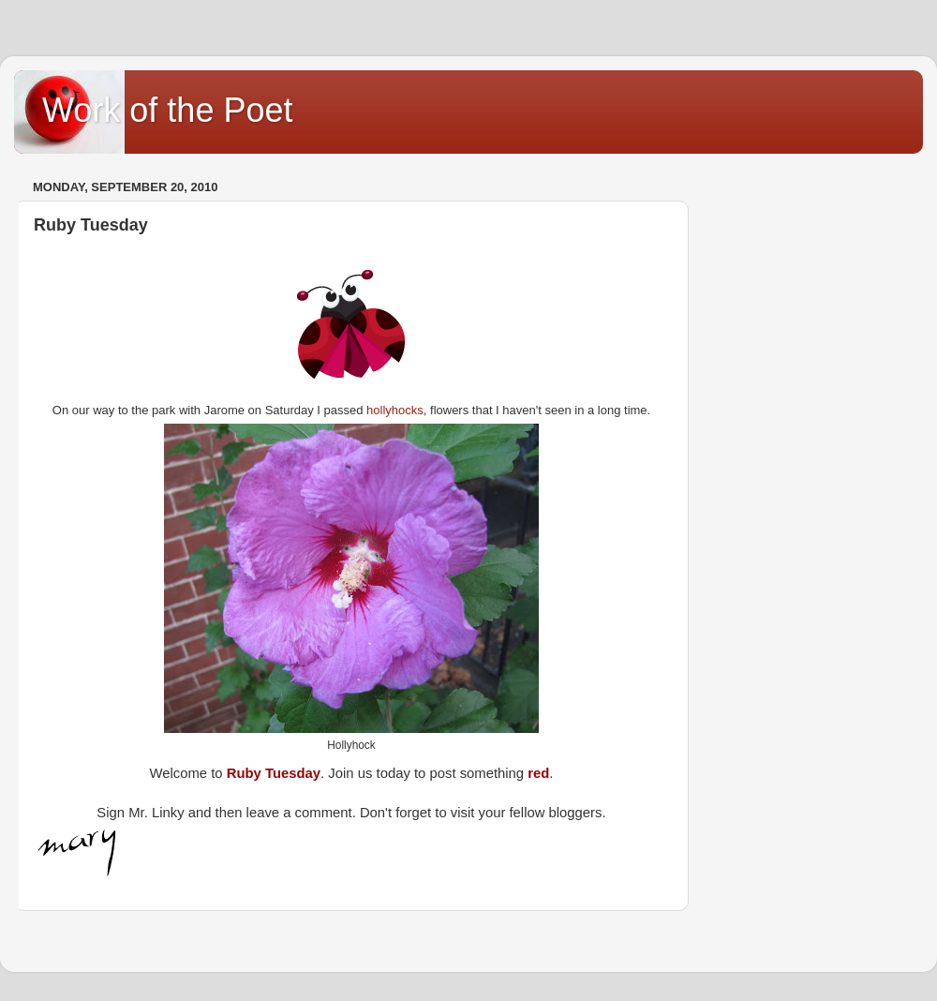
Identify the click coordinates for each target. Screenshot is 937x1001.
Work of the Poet (167, 110)
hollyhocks (395, 410)
